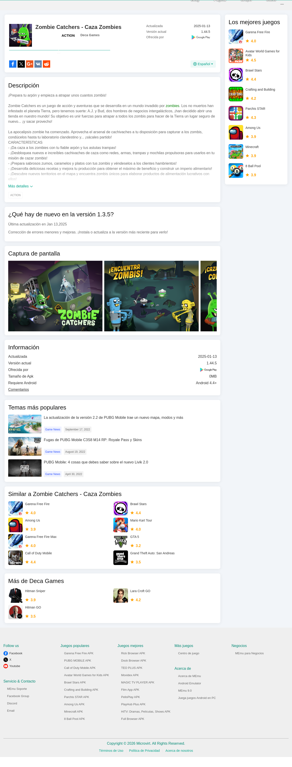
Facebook (15, 663)
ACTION (68, 35)
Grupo (241, 5)
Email (11, 720)
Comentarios (18, 399)
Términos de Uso (111, 760)
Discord (12, 713)
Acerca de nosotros (179, 760)
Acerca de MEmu (189, 686)
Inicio (266, 5)
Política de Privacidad (144, 760)
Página (215, 5)
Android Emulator (189, 693)
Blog (190, 5)
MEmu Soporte (17, 699)
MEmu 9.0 (185, 700)
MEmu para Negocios (249, 663)
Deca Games (90, 35)
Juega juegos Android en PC (197, 708)
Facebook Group (18, 706)
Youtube (14, 676)
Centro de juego (188, 663)
